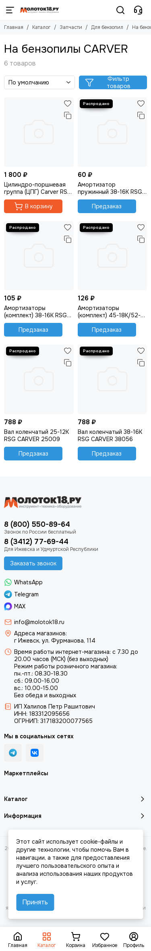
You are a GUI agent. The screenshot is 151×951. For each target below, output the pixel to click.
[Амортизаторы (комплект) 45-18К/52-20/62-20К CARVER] (112, 256)
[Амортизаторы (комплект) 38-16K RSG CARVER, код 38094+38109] (39, 256)
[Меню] (10, 10)
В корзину (33, 206)
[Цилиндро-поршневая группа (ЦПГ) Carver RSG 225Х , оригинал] (39, 132)
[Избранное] (68, 103)
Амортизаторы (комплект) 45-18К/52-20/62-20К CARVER (109, 311)
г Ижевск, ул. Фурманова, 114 (54, 640)
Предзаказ (107, 206)
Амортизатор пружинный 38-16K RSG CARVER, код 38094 (110, 188)
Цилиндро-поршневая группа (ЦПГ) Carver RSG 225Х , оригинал (38, 188)
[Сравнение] (68, 115)
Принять (35, 902)
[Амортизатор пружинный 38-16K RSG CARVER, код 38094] (112, 132)
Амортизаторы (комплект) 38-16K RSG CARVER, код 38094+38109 (35, 311)
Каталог (41, 27)
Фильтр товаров (107, 82)
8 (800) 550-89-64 (37, 524)
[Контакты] (138, 10)
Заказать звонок (33, 563)
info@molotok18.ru (39, 622)
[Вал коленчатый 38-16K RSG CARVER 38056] (112, 379)
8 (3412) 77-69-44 (36, 541)
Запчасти (71, 27)
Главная (13, 27)
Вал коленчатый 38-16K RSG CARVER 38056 (110, 435)
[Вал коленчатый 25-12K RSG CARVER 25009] (39, 379)
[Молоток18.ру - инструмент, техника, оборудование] (39, 10)
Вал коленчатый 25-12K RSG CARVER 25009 (36, 435)
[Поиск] (120, 10)
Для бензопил (107, 27)
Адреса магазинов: (40, 633)
